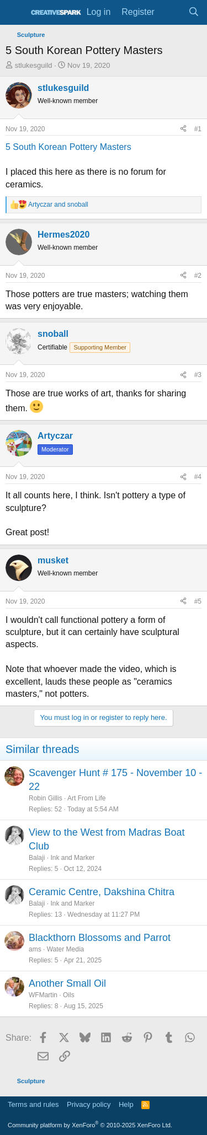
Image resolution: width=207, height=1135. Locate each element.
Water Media (65, 949)
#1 (197, 129)
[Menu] (15, 13)
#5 (197, 601)
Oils (69, 995)
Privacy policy (88, 1104)
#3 (197, 375)
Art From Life (86, 798)
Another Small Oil (67, 983)
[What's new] (171, 12)
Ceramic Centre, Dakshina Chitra (101, 891)
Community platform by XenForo (90, 1125)
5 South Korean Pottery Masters (68, 147)
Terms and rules (33, 1104)
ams (35, 949)
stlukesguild (33, 65)
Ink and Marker (72, 858)
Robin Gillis (45, 798)
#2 (197, 275)
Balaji (37, 858)
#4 (197, 477)
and (58, 204)
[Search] (193, 12)
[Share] (183, 129)
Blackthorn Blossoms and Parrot (100, 937)
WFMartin (43, 995)
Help (126, 1104)
